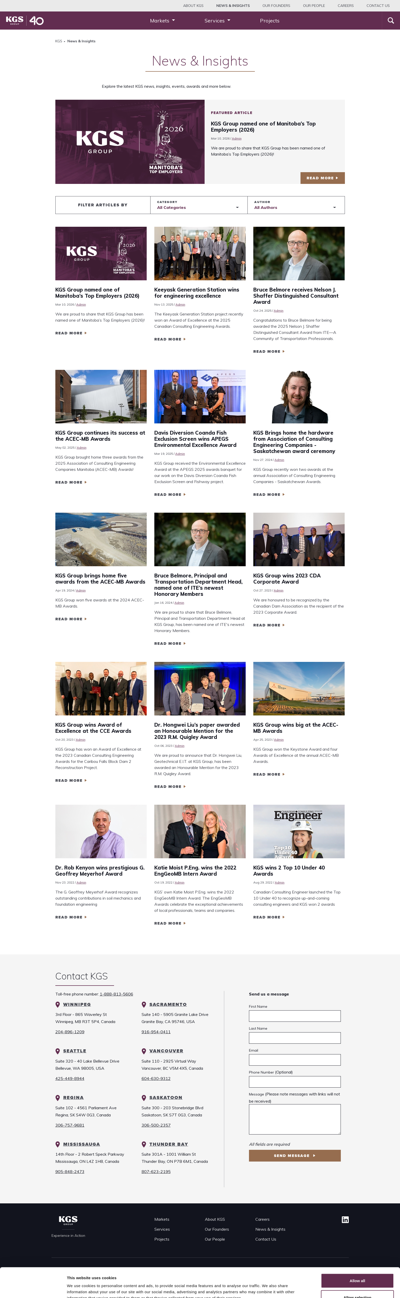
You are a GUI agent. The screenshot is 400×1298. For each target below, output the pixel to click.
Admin (237, 138)
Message (256, 1094)
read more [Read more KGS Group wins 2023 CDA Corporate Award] (267, 625)
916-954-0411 (156, 1031)
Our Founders (276, 5)
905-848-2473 (69, 1171)
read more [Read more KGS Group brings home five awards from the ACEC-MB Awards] (69, 619)
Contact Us (378, 5)
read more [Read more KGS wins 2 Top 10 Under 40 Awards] (267, 917)
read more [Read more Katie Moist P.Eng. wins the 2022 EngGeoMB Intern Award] (168, 923)
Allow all (357, 1251)
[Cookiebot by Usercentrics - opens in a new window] (33, 1288)
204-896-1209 (69, 1031)
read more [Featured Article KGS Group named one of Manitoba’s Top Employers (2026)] (320, 178)
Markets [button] (160, 20)
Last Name (258, 1028)
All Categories (171, 207)
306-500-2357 (156, 1125)
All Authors (265, 207)
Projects (270, 20)
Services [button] (215, 20)
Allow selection (357, 1268)
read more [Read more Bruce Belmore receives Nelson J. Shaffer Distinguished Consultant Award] (267, 351)
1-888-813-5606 (116, 994)
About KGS (193, 5)
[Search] (391, 20)
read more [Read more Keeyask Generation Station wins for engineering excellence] (168, 339)
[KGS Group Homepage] (25, 20)
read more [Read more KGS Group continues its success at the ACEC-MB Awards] (69, 482)
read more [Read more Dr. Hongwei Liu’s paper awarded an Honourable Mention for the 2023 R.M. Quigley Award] (168, 786)
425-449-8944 (69, 1078)
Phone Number (261, 1072)
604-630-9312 (156, 1078)
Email (253, 1050)
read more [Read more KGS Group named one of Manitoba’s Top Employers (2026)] (69, 333)
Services (162, 1229)
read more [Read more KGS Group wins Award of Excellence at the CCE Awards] (69, 780)
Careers (346, 5)
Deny (357, 1284)
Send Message (292, 1155)
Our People (314, 5)
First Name (258, 1006)
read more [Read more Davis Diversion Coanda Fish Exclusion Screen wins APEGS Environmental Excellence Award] (168, 494)
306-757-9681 (69, 1125)
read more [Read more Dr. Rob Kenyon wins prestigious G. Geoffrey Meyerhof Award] (69, 917)
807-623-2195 (156, 1171)
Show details (268, 1285)
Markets (161, 1219)
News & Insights (270, 1229)
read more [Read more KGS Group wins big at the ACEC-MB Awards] (267, 774)
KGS (58, 41)
